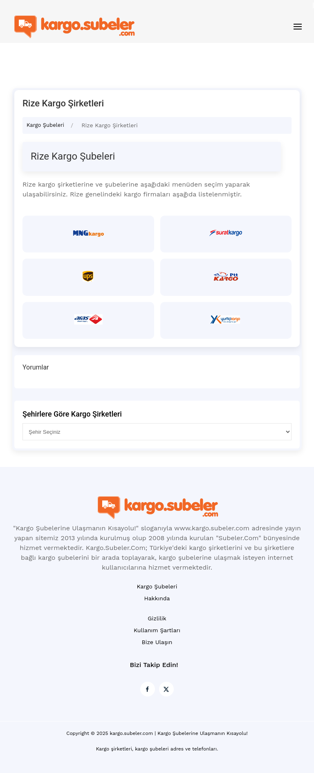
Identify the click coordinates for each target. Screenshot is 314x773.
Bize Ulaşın (157, 642)
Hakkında (157, 598)
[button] (298, 26)
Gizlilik (157, 618)
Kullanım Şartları (157, 630)
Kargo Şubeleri (45, 125)
